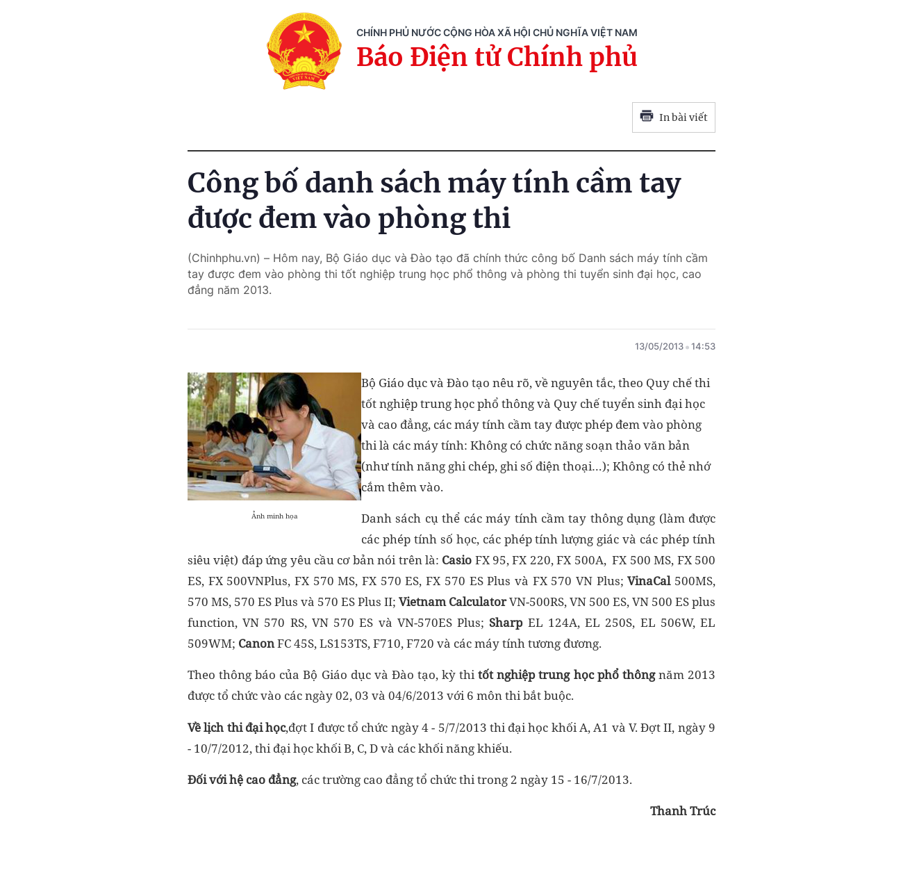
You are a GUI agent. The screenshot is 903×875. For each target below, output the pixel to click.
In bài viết (674, 117)
